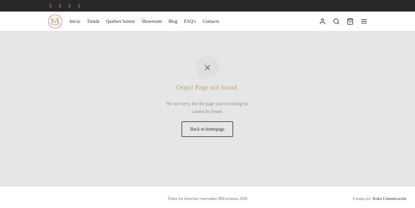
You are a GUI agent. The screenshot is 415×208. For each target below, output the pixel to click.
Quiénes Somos (120, 21)
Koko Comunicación (389, 198)
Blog (172, 21)
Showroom (152, 21)
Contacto (211, 21)
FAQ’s (190, 21)
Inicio (74, 21)
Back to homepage (207, 129)
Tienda (93, 21)
